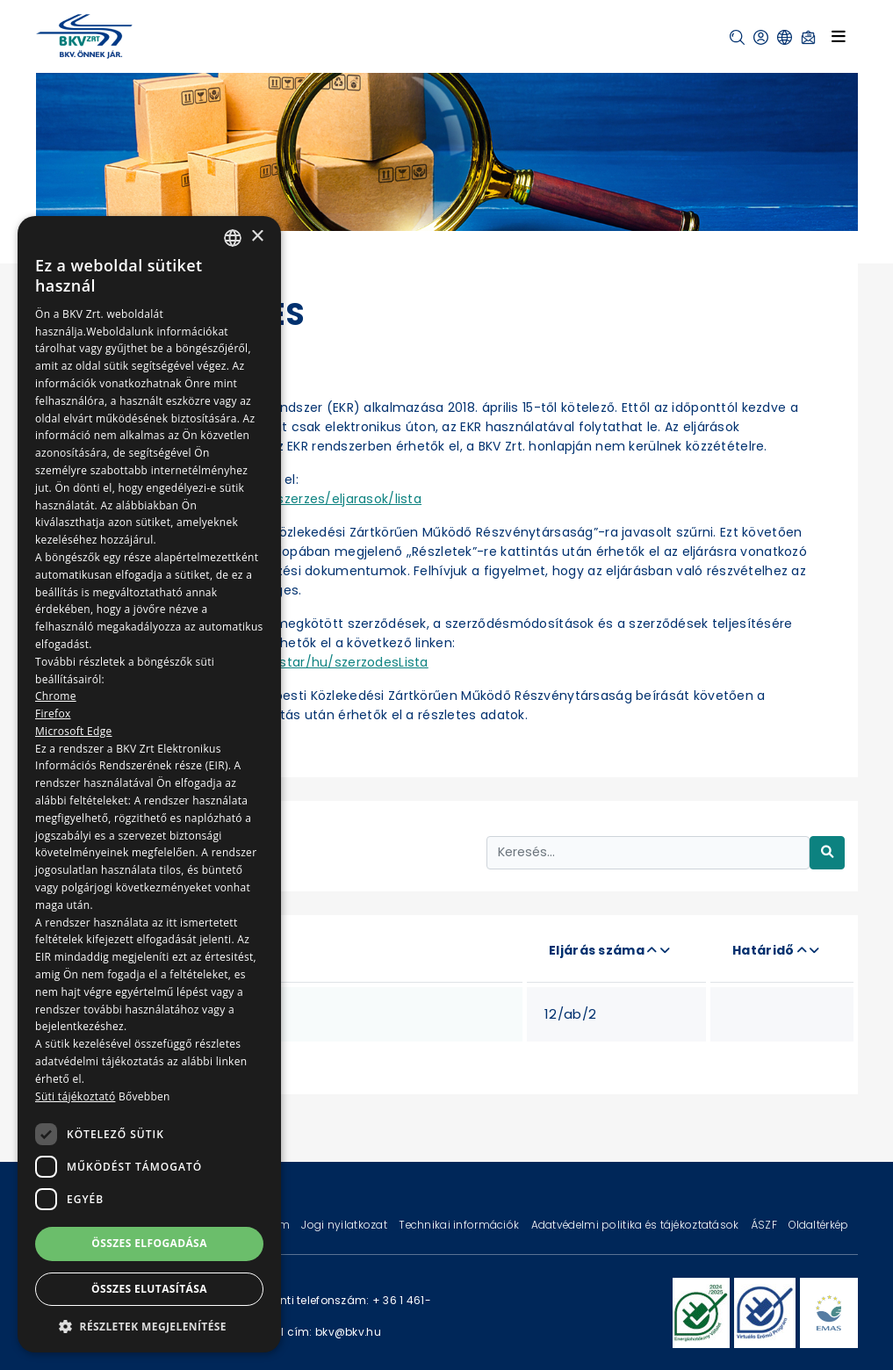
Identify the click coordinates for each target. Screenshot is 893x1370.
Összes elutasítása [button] (149, 1288)
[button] (737, 37)
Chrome (55, 696)
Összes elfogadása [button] (149, 1243)
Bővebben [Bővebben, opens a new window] (144, 1096)
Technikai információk (460, 1224)
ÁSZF (765, 1224)
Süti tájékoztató (75, 1096)
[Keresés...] (648, 852)
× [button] (256, 236)
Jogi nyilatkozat (345, 1224)
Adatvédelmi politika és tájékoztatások (636, 1224)
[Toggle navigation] (838, 36)
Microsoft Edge (73, 731)
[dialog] (149, 784)
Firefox (53, 713)
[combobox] (232, 238)
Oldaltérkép (818, 1224)
